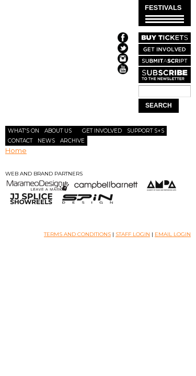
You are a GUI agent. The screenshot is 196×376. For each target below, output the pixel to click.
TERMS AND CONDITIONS (77, 234)
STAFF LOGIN (133, 234)
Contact (20, 140)
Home (16, 150)
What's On (23, 130)
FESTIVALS (164, 13)
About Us (58, 130)
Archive (72, 140)
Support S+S (145, 130)
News (46, 140)
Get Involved (102, 130)
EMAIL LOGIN (173, 234)
